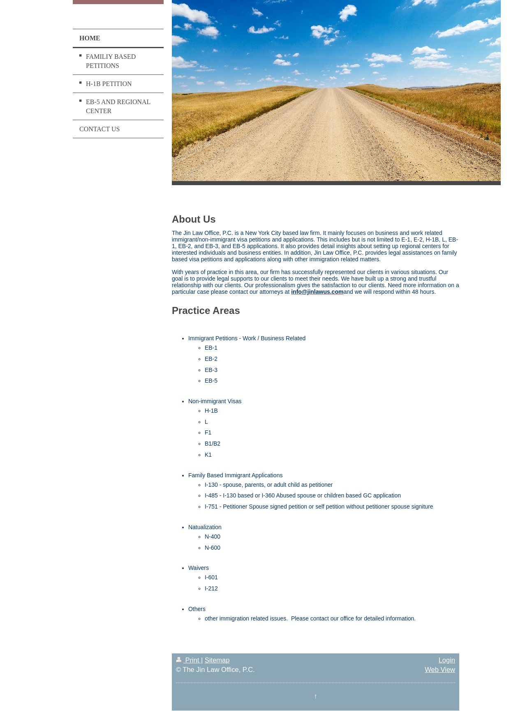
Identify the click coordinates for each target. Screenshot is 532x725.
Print (188, 660)
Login (447, 660)
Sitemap (217, 660)
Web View (440, 669)
